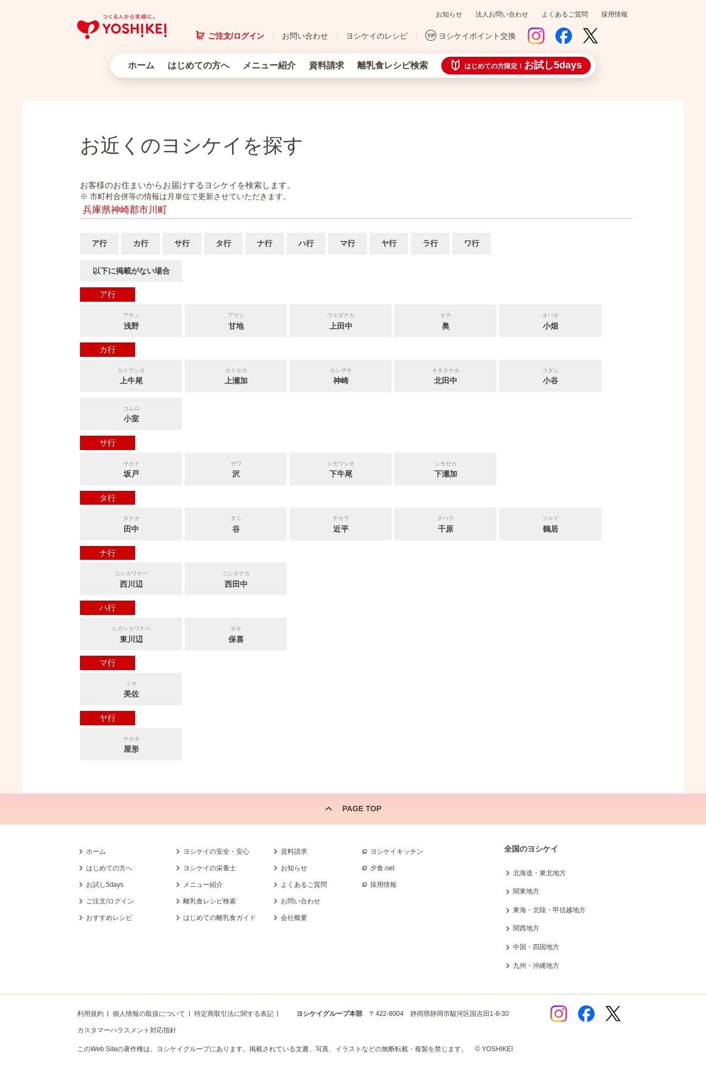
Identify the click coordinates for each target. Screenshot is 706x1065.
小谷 (550, 375)
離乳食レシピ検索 (392, 65)
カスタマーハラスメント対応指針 (126, 1030)
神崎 (340, 375)
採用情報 (614, 14)
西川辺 (130, 578)
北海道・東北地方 (539, 873)
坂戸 (130, 468)
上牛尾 (130, 375)
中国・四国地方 (536, 947)
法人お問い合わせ (501, 14)
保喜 (235, 633)
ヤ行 (389, 243)
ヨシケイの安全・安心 (216, 851)
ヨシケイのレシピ (377, 35)
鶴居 (550, 523)
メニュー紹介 (269, 65)
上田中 (340, 320)
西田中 (235, 578)
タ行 (223, 243)
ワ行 (471, 243)
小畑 (550, 320)
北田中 (445, 375)
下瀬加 (445, 468)
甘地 (235, 320)
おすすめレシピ (109, 918)
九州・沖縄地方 (536, 966)
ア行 (99, 243)
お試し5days (105, 885)
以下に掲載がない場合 (131, 270)
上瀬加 (235, 375)
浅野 (130, 320)
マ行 (347, 243)
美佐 (130, 688)
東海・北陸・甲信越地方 (549, 910)
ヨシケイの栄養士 (209, 868)
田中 (130, 523)
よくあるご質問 (565, 14)
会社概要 (294, 918)
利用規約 (90, 1014)
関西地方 (526, 928)
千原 (445, 523)
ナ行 (264, 243)
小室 (130, 413)
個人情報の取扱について (149, 1014)
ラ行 (430, 243)
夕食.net (382, 868)
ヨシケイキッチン (396, 851)
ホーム (141, 65)
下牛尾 (340, 468)
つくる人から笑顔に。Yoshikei (122, 26)
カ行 (140, 243)
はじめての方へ (198, 65)
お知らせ (449, 14)
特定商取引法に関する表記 (234, 1014)
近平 (340, 523)
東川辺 (130, 633)
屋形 (130, 744)
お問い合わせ (305, 35)
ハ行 (306, 243)
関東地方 (526, 891)
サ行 (182, 243)
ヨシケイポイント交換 (477, 35)
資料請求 (326, 65)
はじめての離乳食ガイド (219, 918)
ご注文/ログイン (236, 35)
